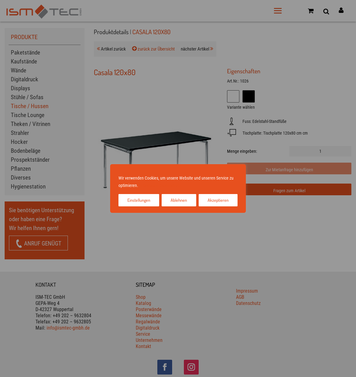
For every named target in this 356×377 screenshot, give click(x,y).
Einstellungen (138, 200)
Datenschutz (170, 185)
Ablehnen (179, 200)
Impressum (149, 185)
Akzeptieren (218, 200)
